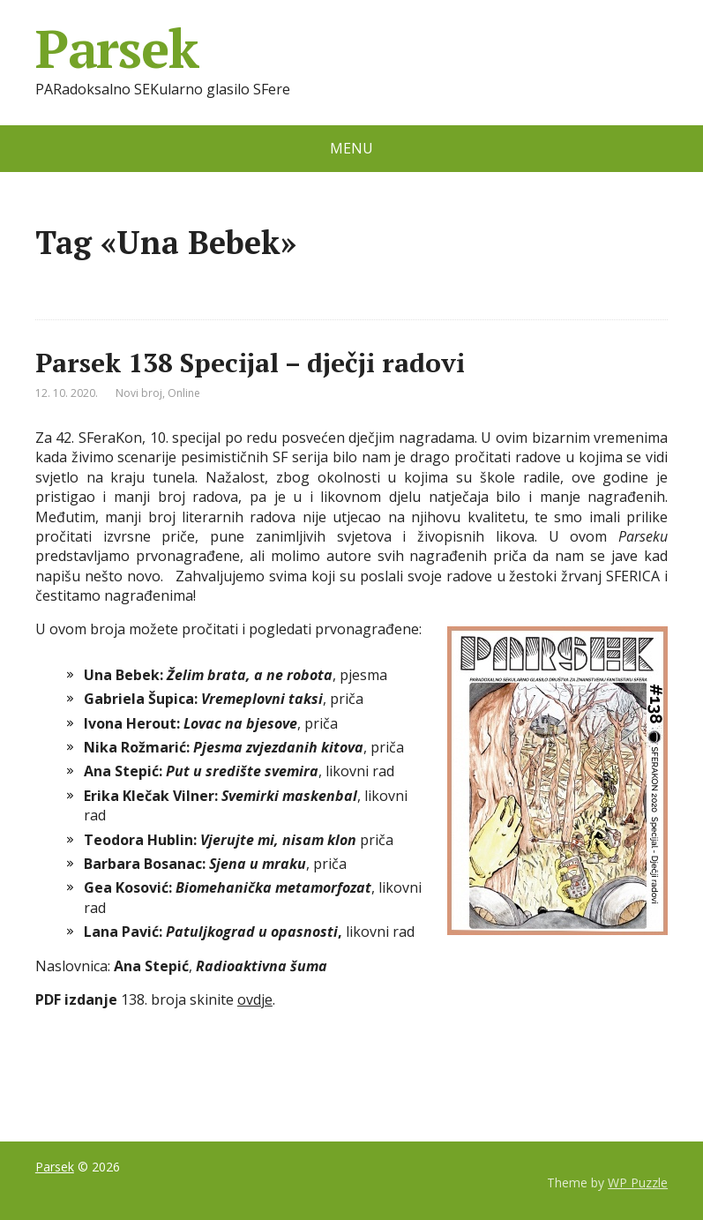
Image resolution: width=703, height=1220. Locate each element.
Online (184, 392)
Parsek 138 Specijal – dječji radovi (250, 362)
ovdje (255, 999)
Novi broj (139, 392)
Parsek (116, 48)
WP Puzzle (638, 1182)
